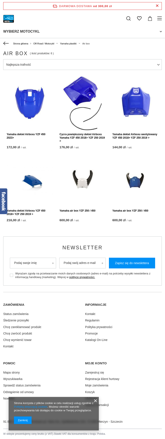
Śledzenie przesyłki (16, 320)
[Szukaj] (128, 18)
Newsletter (82, 247)
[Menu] (160, 18)
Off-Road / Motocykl (43, 43)
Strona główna (20, 43)
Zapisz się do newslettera (132, 263)
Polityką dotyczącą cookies (30, 406)
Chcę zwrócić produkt (17, 333)
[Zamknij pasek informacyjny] (157, 5)
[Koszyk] (150, 18)
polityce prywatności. (82, 277)
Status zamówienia (16, 314)
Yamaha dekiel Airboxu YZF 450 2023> (26, 136)
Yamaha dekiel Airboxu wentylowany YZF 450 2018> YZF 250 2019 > (134, 136)
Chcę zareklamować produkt (22, 326)
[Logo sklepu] (8, 18)
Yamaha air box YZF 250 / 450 (77, 210)
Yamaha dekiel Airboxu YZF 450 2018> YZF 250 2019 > (26, 212)
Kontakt (8, 346)
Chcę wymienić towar (17, 340)
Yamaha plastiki (68, 43)
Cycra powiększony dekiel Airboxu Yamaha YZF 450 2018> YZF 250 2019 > (82, 137)
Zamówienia (13, 304)
